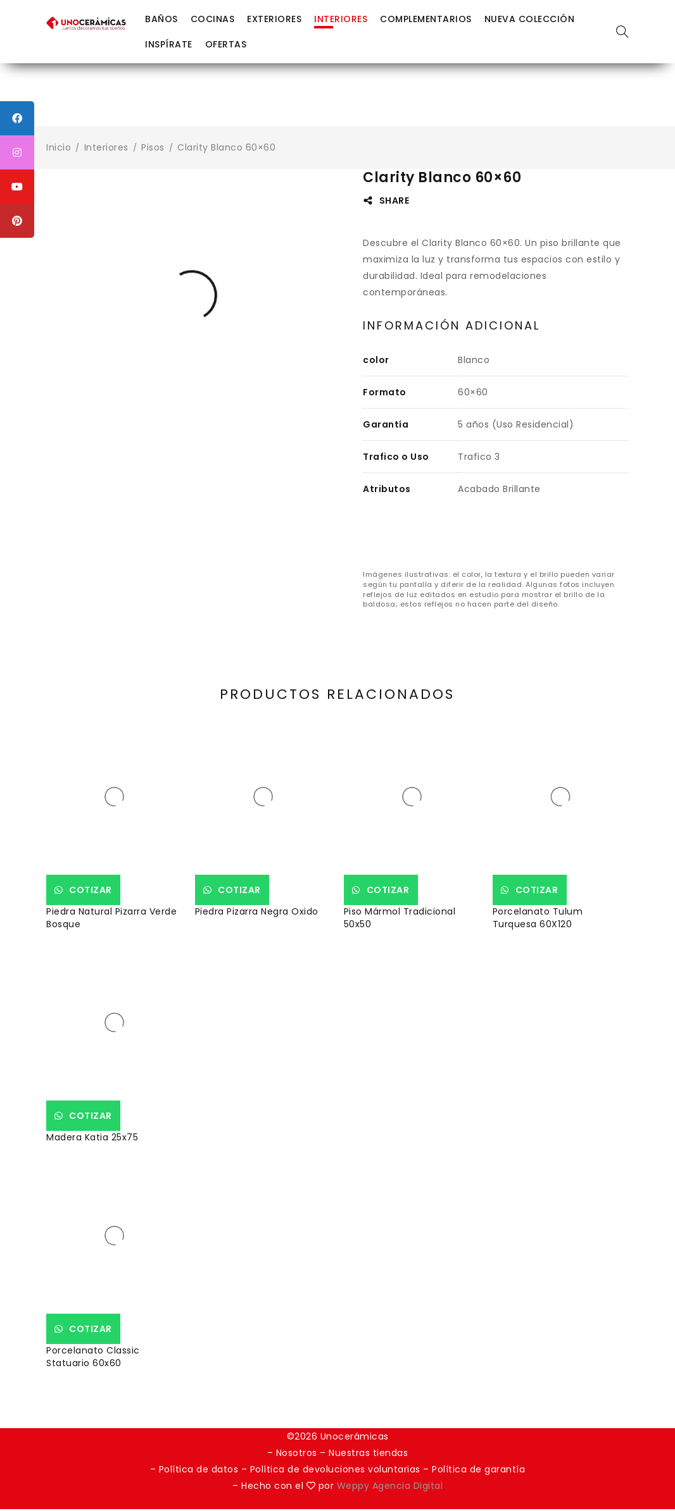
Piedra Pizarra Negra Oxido (257, 911)
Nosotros (296, 1454)
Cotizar (97, 890)
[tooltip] (17, 118)
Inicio (58, 147)
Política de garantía (478, 1471)
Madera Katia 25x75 (92, 1137)
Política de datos (199, 1471)
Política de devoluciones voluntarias (337, 1471)
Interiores (106, 147)
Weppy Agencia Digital (390, 1487)
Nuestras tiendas (368, 1454)
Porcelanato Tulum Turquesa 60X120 (538, 917)
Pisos (153, 147)
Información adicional (451, 325)
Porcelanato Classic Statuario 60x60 (93, 1356)
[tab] (451, 326)
